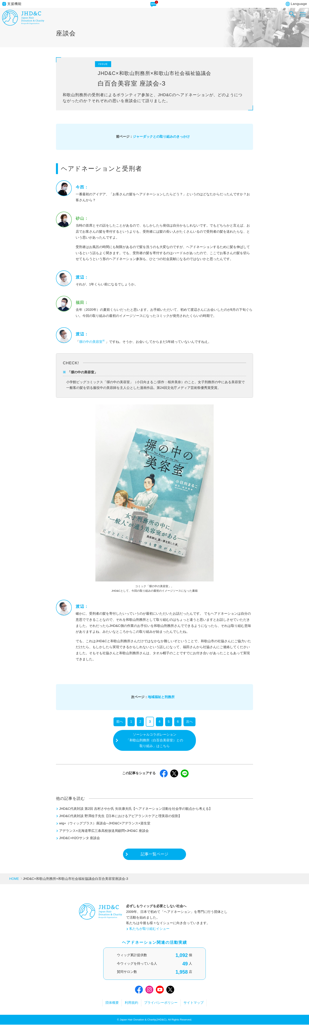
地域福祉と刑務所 (161, 697)
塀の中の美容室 (92, 342)
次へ (189, 721)
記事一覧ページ (154, 854)
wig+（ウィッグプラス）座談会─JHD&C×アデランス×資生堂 (105, 823)
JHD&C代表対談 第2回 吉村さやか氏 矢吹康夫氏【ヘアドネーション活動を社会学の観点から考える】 (135, 809)
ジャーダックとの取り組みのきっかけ (161, 136)
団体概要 (110, 1003)
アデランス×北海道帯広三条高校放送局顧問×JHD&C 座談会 (104, 831)
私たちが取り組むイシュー (149, 929)
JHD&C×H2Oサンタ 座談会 (79, 838)
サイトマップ (195, 1003)
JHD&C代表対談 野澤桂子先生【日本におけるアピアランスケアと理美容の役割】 (120, 816)
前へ (119, 721)
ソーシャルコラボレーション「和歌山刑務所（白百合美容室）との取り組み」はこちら (154, 740)
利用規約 (131, 1003)
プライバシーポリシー (161, 1003)
